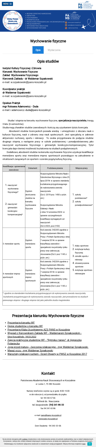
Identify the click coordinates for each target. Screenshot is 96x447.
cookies (25, 439)
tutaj (83, 444)
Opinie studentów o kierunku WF (25, 326)
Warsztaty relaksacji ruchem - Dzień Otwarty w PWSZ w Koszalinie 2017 (47, 354)
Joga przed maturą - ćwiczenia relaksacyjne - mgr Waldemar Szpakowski (48, 347)
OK (90, 444)
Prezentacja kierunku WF (21, 322)
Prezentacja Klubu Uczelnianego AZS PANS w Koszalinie (39, 329)
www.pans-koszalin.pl (48, 419)
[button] (7, 4)
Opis (38, 50)
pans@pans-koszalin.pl (51, 415)
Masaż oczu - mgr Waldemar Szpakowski (30, 350)
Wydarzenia (54, 50)
